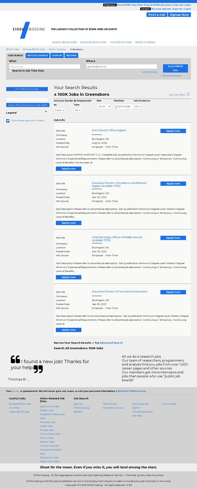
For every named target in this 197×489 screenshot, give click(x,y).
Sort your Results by (63, 102)
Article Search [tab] (37, 55)
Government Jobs (50, 433)
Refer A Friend (145, 42)
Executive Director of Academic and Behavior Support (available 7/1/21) (119, 184)
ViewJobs (119, 100)
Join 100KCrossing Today (27, 89)
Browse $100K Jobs (93, 42)
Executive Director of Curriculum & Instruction (119, 291)
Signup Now (179, 15)
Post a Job (156, 15)
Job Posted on (142, 100)
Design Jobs (46, 410)
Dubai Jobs (46, 426)
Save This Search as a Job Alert (27, 105)
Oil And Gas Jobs (49, 445)
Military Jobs (47, 441)
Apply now (173, 130)
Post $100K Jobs (121, 42)
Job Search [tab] (15, 55)
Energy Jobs (47, 429)
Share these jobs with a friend (27, 120)
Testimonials (110, 403)
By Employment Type (82, 102)
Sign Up (78, 403)
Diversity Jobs (48, 422)
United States (149, 71)
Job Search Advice (113, 407)
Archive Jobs (169, 403)
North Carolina (57, 49)
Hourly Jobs (46, 437)
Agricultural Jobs (49, 406)
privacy (16, 391)
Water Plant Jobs (49, 461)
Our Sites (14, 407)
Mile (99, 100)
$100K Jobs (12, 49)
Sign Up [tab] (57, 55)
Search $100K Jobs (64, 42)
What (12, 61)
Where (90, 61)
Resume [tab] (71, 55)
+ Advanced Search (170, 75)
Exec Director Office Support (109, 130)
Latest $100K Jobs (19, 411)
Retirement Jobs (49, 457)
